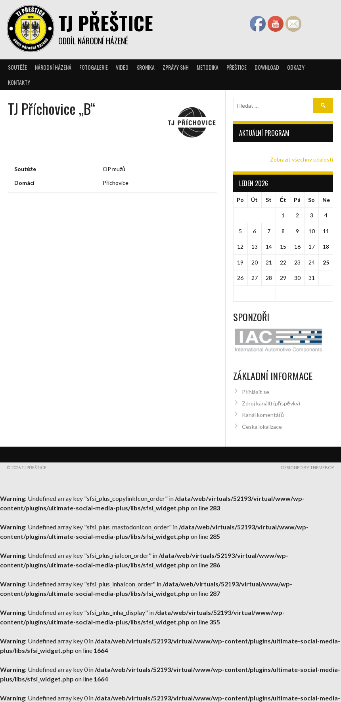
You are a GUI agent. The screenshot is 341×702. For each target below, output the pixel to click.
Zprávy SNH (176, 67)
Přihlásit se (255, 388)
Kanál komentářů (263, 411)
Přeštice (236, 67)
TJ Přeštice (105, 23)
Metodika (207, 67)
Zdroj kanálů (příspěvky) (271, 400)
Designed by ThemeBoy (307, 463)
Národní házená (53, 67)
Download (267, 67)
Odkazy (296, 67)
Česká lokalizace (262, 423)
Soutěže (17, 67)
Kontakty (19, 82)
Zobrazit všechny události (301, 159)
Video (122, 67)
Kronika (145, 67)
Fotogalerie (93, 67)
